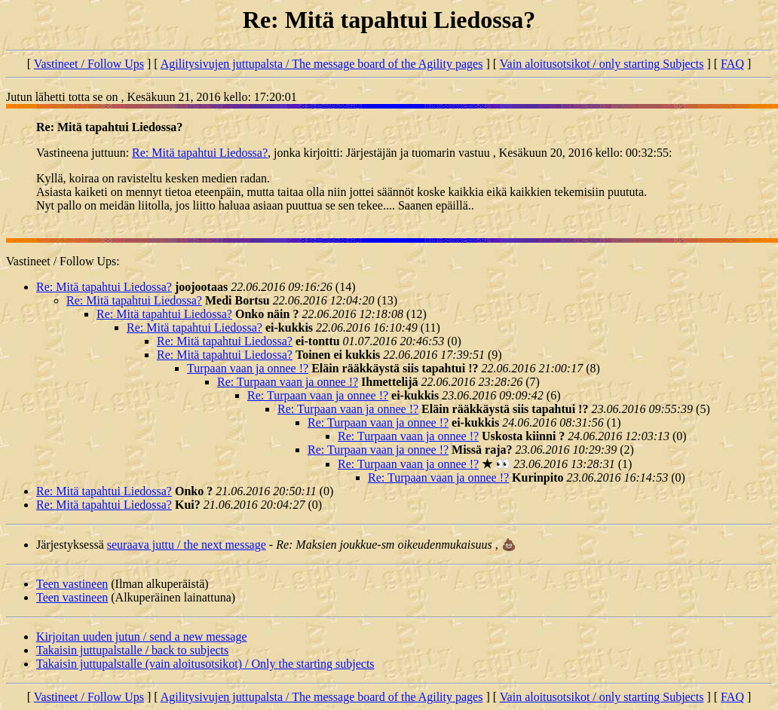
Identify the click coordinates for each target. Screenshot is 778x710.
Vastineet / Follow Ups (89, 63)
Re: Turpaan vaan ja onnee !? (287, 381)
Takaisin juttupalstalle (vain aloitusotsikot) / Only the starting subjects (205, 663)
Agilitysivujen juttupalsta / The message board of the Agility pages (322, 63)
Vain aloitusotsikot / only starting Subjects (602, 63)
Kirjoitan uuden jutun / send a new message (141, 636)
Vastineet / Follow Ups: (63, 261)
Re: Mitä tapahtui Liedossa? (200, 152)
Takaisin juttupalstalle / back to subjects (132, 650)
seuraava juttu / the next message (186, 544)
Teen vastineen (72, 583)
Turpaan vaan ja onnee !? (247, 368)
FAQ (732, 63)
